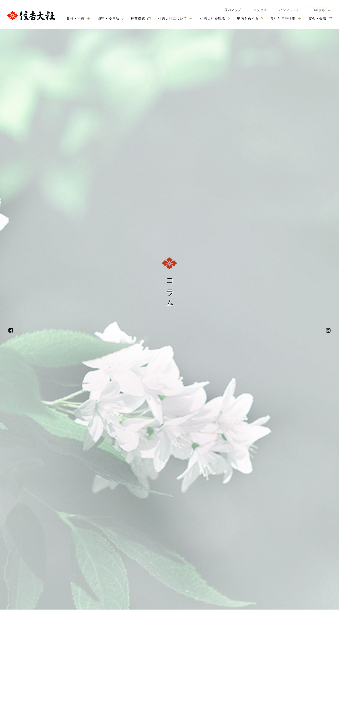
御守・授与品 (108, 18)
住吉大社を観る (212, 18)
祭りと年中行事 (285, 18)
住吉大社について (175, 18)
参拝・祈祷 (78, 18)
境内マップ (232, 10)
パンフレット (289, 10)
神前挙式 (138, 18)
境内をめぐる (248, 18)
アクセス (260, 10)
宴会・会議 (317, 18)
